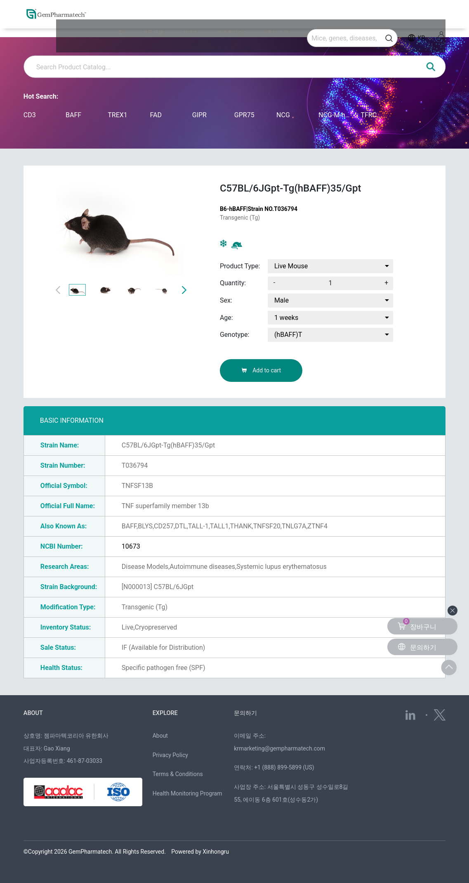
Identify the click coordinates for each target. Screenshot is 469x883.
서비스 (226, 18)
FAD (155, 115)
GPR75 (244, 115)
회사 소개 (286, 18)
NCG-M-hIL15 (334, 115)
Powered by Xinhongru (200, 851)
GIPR (199, 115)
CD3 (30, 115)
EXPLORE (166, 713)
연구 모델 (203, 18)
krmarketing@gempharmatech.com (279, 748)
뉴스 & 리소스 (255, 18)
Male (281, 300)
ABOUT (34, 713)
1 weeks (286, 318)
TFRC (369, 115)
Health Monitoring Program (187, 793)
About (160, 735)
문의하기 (246, 713)
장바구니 (417, 624)
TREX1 (117, 115)
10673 (131, 546)
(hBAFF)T (288, 335)
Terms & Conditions (178, 774)
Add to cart (261, 370)
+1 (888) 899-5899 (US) (284, 767)
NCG (283, 115)
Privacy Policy (170, 754)
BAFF (73, 115)
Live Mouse (291, 266)
